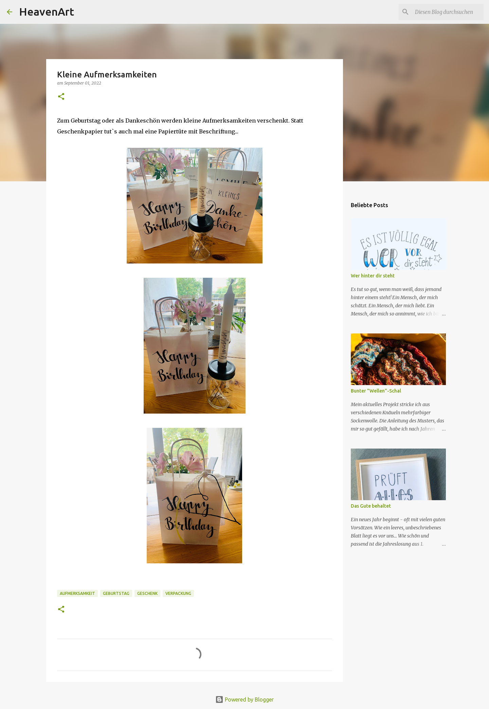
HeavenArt (46, 11)
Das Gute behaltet (371, 506)
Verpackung (178, 593)
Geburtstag (116, 593)
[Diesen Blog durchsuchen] (448, 12)
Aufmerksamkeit (77, 593)
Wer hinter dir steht (373, 275)
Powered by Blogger (244, 699)
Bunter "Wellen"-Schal (376, 391)
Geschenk (147, 593)
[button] (61, 97)
